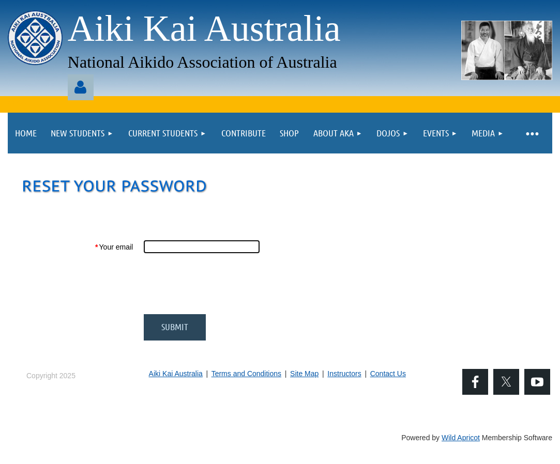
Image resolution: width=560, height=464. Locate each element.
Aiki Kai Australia (176, 373)
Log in (81, 87)
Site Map (304, 373)
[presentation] (222, 284)
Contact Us (388, 373)
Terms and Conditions (246, 373)
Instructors (344, 373)
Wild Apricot (461, 438)
